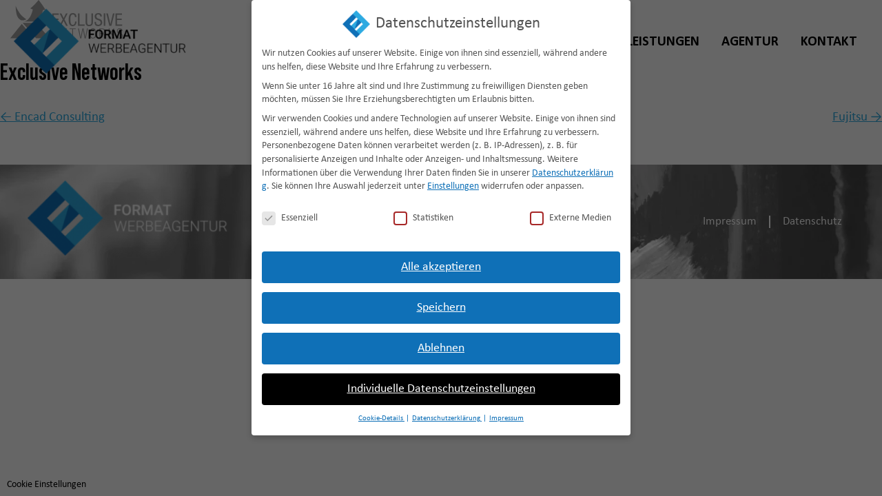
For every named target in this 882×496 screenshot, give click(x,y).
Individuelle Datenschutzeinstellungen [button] (441, 381)
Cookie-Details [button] (381, 411)
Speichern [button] (441, 300)
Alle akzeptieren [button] (441, 259)
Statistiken (423, 211)
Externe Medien (570, 211)
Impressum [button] (506, 411)
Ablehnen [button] (441, 341)
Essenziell (290, 211)
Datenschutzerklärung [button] (447, 411)
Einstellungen (453, 179)
